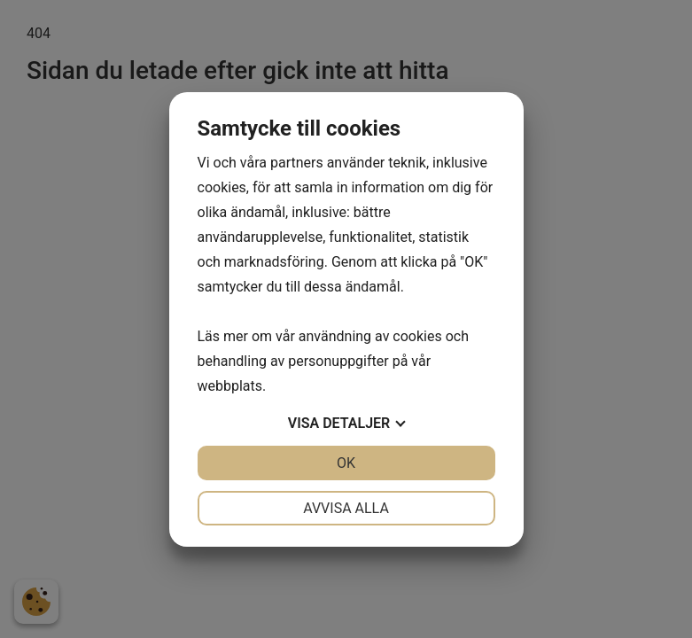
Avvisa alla (346, 508)
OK (346, 463)
